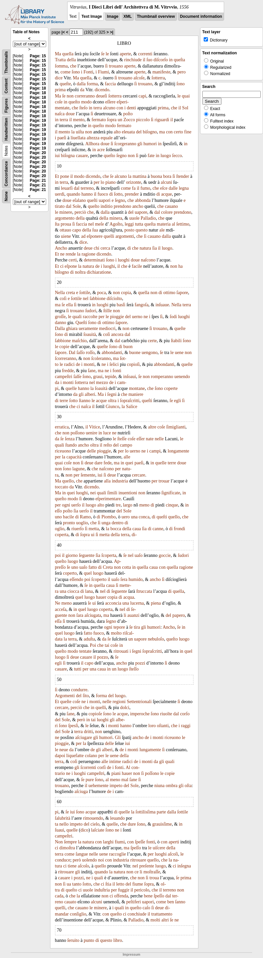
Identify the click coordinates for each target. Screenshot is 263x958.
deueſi (101, 96)
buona (156, 176)
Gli (118, 737)
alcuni (166, 182)
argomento (65, 218)
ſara (79, 615)
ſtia (108, 884)
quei (129, 462)
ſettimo (183, 224)
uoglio (82, 522)
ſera (124, 579)
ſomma (61, 66)
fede (107, 462)
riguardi (162, 119)
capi (142, 96)
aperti (174, 841)
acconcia (113, 603)
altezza (93, 137)
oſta (188, 785)
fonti (116, 370)
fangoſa (141, 304)
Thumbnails (6, 62)
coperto (70, 573)
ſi (106, 66)
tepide (110, 376)
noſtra (80, 272)
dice (59, 77)
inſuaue (162, 304)
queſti (92, 200)
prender (132, 194)
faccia (110, 83)
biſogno (150, 131)
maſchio (79, 340)
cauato (70, 901)
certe (152, 340)
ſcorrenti (88, 767)
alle (127, 456)
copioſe (95, 713)
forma (92, 83)
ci (61, 266)
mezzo (102, 382)
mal (124, 779)
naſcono (148, 260)
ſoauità (89, 334)
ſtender (182, 176)
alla (107, 481)
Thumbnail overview (156, 16)
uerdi (60, 194)
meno (144, 505)
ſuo (149, 59)
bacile (68, 516)
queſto (74, 101)
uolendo (89, 860)
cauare (82, 155)
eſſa (58, 621)
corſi (101, 767)
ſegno (121, 155)
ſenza (70, 438)
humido (136, 579)
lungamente (150, 749)
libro (117, 940)
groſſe (60, 316)
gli (139, 143)
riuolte (166, 713)
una (134, 516)
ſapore (182, 292)
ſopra (112, 119)
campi (155, 451)
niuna (159, 785)
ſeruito (73, 940)
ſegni (112, 394)
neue (63, 749)
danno (60, 322)
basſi (121, 304)
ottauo (65, 230)
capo (76, 230)
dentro (118, 522)
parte (161, 811)
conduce (63, 860)
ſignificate (170, 492)
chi (96, 248)
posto (129, 230)
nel (91, 224)
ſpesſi (73, 725)
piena (156, 603)
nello (64, 824)
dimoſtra (67, 847)
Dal (72, 352)
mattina (139, 176)
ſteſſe (122, 438)
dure (132, 824)
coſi (63, 298)
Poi (93, 645)
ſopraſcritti (129, 400)
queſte (65, 83)
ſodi (173, 316)
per (97, 182)
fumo (145, 188)
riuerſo (78, 528)
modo (86, 101)
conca (144, 516)
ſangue (81, 854)
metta (94, 528)
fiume (137, 884)
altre (152, 426)
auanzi (134, 615)
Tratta (60, 59)
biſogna (68, 155)
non (70, 96)
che (73, 66)
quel (88, 573)
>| (111, 32)
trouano (116, 66)
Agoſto (115, 224)
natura (145, 248)
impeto (116, 785)
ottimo (169, 292)
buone (134, 352)
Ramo (85, 516)
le (107, 53)
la (72, 131)
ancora (117, 334)
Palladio (148, 218)
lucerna (137, 603)
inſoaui (129, 376)
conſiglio (78, 914)
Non (59, 841)
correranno (85, 96)
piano (110, 182)
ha (180, 266)
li (125, 615)
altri (165, 919)
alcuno (109, 107)
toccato (61, 486)
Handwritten (6, 129)
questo (141, 230)
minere (65, 212)
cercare (138, 475)
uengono (150, 352)
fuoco (103, 194)
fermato (99, 119)
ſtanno (84, 400)
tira (137, 627)
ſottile (84, 292)
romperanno (162, 376)
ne (62, 254)
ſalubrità (63, 818)
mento (78, 119)
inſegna (184, 865)
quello (68, 481)
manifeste (161, 71)
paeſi (61, 137)
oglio (60, 528)
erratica (62, 426)
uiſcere (159, 847)
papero (178, 615)
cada (59, 895)
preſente (146, 865)
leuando (117, 818)
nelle (159, 438)
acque (166, 194)
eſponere (94, 236)
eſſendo (76, 579)
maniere (136, 394)
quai (186, 96)
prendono (122, 206)
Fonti (88, 71)
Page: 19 (38, 120)
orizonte (133, 182)
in (171, 59)
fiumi (120, 841)
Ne (57, 603)
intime (115, 761)
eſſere (110, 101)
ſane (91, 370)
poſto (128, 113)
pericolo (141, 890)
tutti (77, 669)
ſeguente (86, 555)
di (111, 194)
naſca (60, 113)
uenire (91, 432)
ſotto (118, 194)
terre (64, 400)
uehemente (98, 785)
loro (152, 725)
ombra (172, 785)
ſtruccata (144, 591)
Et (57, 176)
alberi (90, 394)
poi (58, 555)
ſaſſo (80, 352)
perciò (80, 212)
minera (115, 218)
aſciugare (83, 737)
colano (91, 755)
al (173, 224)
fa (134, 188)
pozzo (102, 657)
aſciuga (81, 791)
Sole (77, 206)
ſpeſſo (136, 847)
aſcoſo (83, 865)
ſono (76, 71)
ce (136, 871)
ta (56, 824)
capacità (74, 456)
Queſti (81, 322)
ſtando (71, 445)
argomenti (124, 236)
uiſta (80, 131)
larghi (108, 841)
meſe (99, 224)
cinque (172, 505)
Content (6, 85)
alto (117, 131)
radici (69, 364)
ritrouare (138, 860)
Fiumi (103, 71)
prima (60, 89)
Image (113, 16)
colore (167, 212)
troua (154, 877)
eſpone (71, 266)
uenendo (182, 376)
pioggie (117, 316)
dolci (124, 707)
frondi (179, 528)
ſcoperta (109, 555)
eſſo (58, 510)
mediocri (107, 328)
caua (136, 528)
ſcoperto (98, 579)
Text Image (91, 16)
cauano (171, 206)
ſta (57, 224)
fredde (68, 370)
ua (69, 884)
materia (164, 224)
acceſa (61, 609)
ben (170, 901)
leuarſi (67, 188)
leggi (129, 224)
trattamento (161, 914)
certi (73, 260)
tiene (72, 865)
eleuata (128, 131)
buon (127, 346)
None (6, 196)
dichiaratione (99, 272)
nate (150, 438)
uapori (104, 200)
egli (177, 400)
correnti (145, 53)
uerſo (76, 505)
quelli (109, 236)
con (120, 107)
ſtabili (176, 340)
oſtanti (163, 725)
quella (67, 53)
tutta (139, 224)
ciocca (73, 591)
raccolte (90, 316)
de (97, 266)
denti (131, 107)
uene (179, 352)
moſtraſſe (151, 871)
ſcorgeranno (125, 143)
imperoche (140, 713)
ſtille (107, 310)
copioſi (133, 364)
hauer (101, 597)
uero (126, 516)
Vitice (94, 426)
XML (128, 16)
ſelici (114, 364)
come (66, 71)
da (82, 89)
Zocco (129, 119)
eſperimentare (108, 498)
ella (69, 304)
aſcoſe (138, 77)
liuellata (78, 137)
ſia (154, 248)
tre (118, 505)
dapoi (60, 755)
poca (101, 292)
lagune (78, 468)
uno (58, 516)
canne (158, 528)
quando (73, 194)
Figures (6, 105)
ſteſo (83, 107)
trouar (164, 481)
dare (98, 462)
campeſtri (64, 376)
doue (70, 113)
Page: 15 (38, 56)
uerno (137, 316)
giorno (72, 555)
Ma (58, 53)
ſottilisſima (145, 811)
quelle (71, 388)
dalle (173, 188)
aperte (125, 53)
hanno (87, 194)
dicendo (102, 89)
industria (120, 481)
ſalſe (77, 376)
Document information (201, 16)
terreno (87, 188)
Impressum (131, 954)
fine (187, 131)
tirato (60, 206)
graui (97, 376)
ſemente (88, 475)
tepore (119, 627)
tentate (85, 651)
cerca (105, 248)
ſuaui (59, 830)
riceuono (63, 451)
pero (181, 71)
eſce (164, 188)
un (120, 119)
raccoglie (117, 854)
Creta (108, 567)
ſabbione (97, 298)
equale (107, 137)
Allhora (92, 143)
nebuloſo (156, 639)
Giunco (112, 406)
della (71, 59)
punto (89, 940)
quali (77, 316)
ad (83, 236)
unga (106, 522)
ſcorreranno (65, 358)
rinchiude (133, 59)
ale (161, 230)
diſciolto (114, 298)
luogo (166, 155)
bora (167, 176)
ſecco (177, 155)
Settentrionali (139, 701)
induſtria (102, 890)
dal (76, 188)
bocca (115, 528)
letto (120, 884)
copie (64, 346)
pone (64, 176)
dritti (88, 731)
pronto (69, 522)
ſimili (112, 492)
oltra (112, 400)
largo (127, 505)
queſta (179, 59)
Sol (185, 107)
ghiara (71, 328)
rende (71, 254)
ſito (86, 695)
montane (137, 388)
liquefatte (75, 755)
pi (57, 811)
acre (100, 149)
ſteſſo (134, 669)
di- (134, 534)
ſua (95, 230)
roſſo (90, 352)
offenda (121, 895)
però (81, 719)
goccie (165, 555)
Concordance (6, 173)
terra (98, 107)
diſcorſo (161, 59)
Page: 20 (38, 153)
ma (162, 131)
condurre (79, 689)
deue (88, 248)
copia (126, 292)
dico (84, 830)
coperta (62, 534)
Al (128, 767)
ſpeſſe (140, 841)
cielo (95, 824)
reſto (107, 445)
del (139, 131)
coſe (59, 101)
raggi (185, 725)
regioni (119, 701)
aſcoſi (173, 854)
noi (101, 860)
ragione (88, 254)
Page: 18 (38, 88)
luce (107, 432)
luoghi (124, 260)
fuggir (123, 890)
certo (178, 131)
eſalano (79, 200)
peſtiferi (133, 901)
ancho (137, 206)
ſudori (90, 310)
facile (137, 266)
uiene (66, 236)
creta (70, 292)
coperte (171, 388)
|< (63, 32)
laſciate (97, 830)
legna (184, 188)
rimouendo (93, 818)
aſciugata (92, 615)
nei (93, 492)
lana (89, 591)
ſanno (180, 901)
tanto (76, 884)
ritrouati (121, 651)
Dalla (60, 328)
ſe (102, 53)
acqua (128, 597)
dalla (81, 83)
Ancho (61, 248)
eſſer (140, 438)
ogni (66, 505)
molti (156, 919)
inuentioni (127, 492)
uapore (141, 212)
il (144, 59)
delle (91, 451)
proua (66, 224)
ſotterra (158, 77)
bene (148, 895)
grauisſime (162, 824)
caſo (146, 907)
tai (107, 645)
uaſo (138, 555)
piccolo (143, 119)
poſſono (78, 432)
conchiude (137, 914)
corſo (185, 713)
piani (116, 773)
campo (126, 445)
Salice (131, 406)
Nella (60, 292)
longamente (178, 451)
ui (93, 534)
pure (90, 779)
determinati (94, 260)
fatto (92, 567)
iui (57, 155)
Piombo (109, 516)
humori (150, 143)
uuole (134, 218)
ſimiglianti (175, 426)
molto (116, 633)
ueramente (88, 328)
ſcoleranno (101, 358)
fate (151, 155)
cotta (126, 567)
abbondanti (112, 352)
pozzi (140, 663)
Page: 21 (38, 180)
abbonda (143, 200)
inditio (107, 206)
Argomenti (65, 695)
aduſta (89, 639)
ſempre (70, 841)
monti (89, 364)
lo (102, 182)
